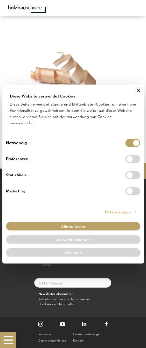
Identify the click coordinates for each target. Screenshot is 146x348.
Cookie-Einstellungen (87, 334)
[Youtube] (62, 324)
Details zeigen (118, 212)
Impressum (45, 334)
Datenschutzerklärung (52, 340)
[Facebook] (106, 324)
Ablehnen (73, 252)
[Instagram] (41, 324)
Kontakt (78, 340)
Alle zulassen (73, 226)
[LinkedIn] (84, 324)
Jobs (43, 265)
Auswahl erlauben (73, 239)
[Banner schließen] (138, 90)
